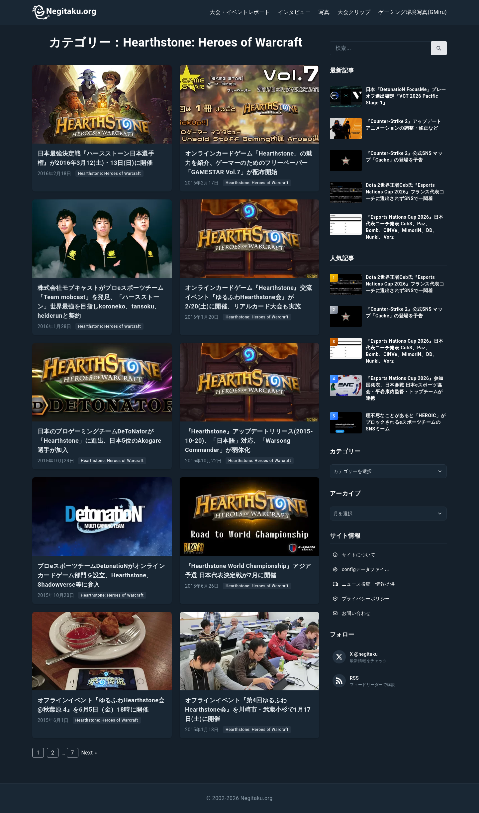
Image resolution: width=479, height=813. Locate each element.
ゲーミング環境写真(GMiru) (412, 12)
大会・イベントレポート (240, 12)
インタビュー (294, 12)
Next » (89, 753)
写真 (324, 12)
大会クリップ (353, 12)
